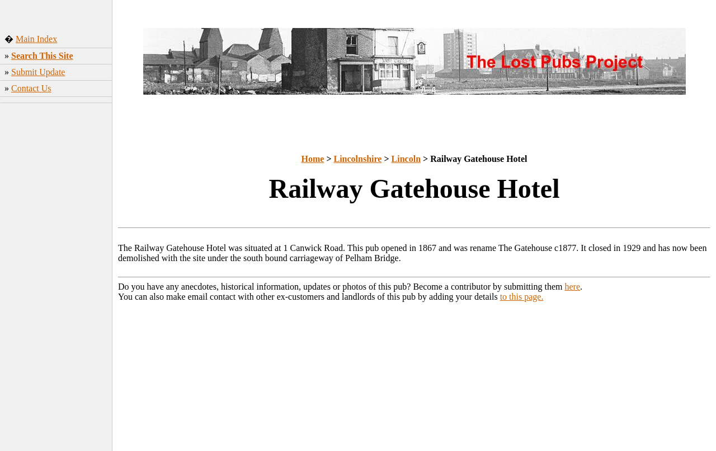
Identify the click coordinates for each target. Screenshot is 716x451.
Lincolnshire (358, 159)
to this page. (522, 296)
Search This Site (42, 56)
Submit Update (38, 72)
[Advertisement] (56, 283)
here (573, 286)
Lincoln (406, 159)
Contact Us (31, 88)
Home (313, 159)
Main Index (36, 39)
